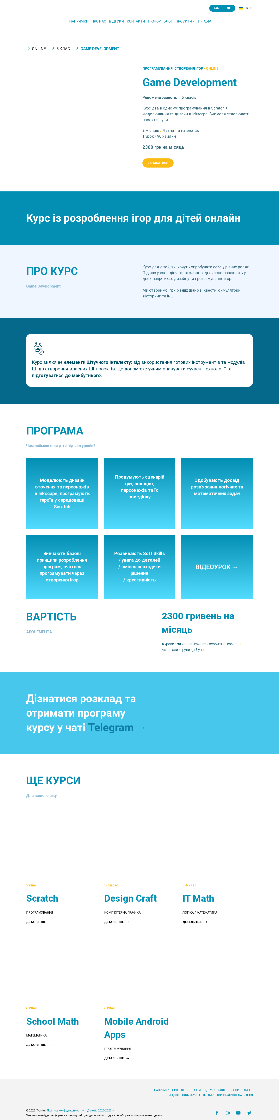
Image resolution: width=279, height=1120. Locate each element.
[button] (222, 8)
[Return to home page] (42, 8)
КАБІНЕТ (247, 1090)
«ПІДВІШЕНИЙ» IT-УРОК (184, 1095)
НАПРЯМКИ (79, 21)
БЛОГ (168, 21)
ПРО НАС (98, 21)
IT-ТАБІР (204, 21)
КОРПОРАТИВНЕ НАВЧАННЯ (234, 1095)
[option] (244, 8)
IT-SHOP (154, 21)
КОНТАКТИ (136, 21)
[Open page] (61, 843)
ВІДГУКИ (116, 21)
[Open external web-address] (207, 712)
